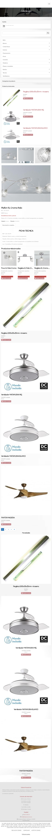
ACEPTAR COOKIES (35, 830)
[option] (9, 266)
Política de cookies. (26, 834)
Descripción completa (8, 225)
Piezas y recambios (8, 66)
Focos (4, 56)
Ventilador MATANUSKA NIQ (33, 110)
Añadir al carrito (28, 98)
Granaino (26, 59)
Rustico (26, 69)
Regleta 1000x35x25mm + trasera (36, 92)
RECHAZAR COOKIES (16, 830)
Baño (4, 40)
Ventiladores (6, 76)
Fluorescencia (6, 53)
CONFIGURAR (26, 830)
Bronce (26, 43)
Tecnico (26, 72)
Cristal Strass (26, 46)
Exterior (26, 50)
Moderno (26, 63)
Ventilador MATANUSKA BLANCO (35, 128)
